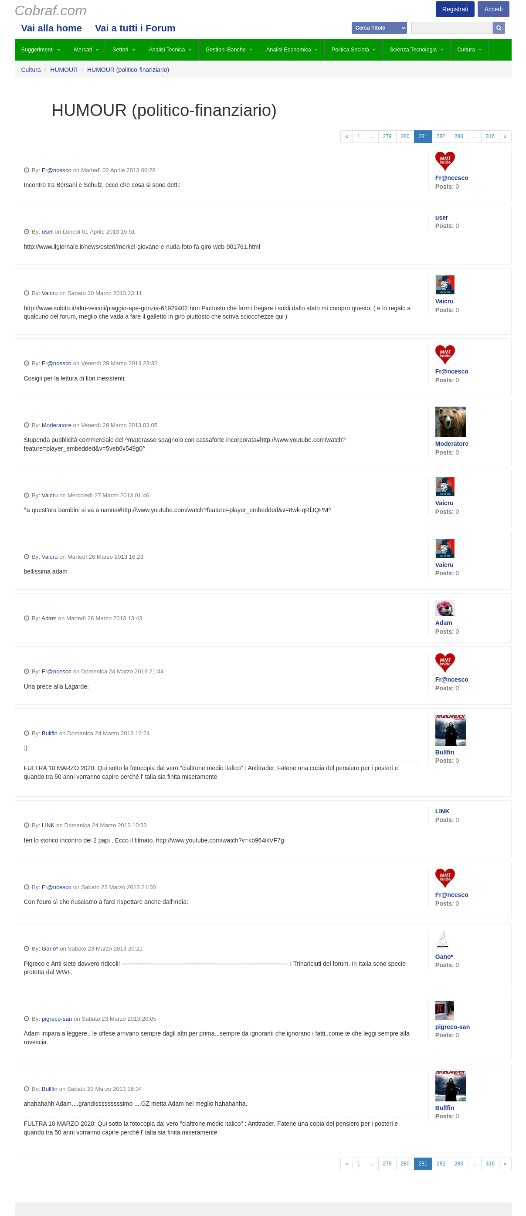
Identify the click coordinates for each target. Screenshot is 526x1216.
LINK (48, 825)
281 (423, 136)
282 (441, 136)
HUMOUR (64, 69)
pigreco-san (57, 1019)
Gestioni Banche (226, 50)
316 (490, 136)
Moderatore (56, 425)
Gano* (50, 948)
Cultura (466, 50)
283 (459, 136)
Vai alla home (51, 28)
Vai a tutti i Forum (135, 28)
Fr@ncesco (56, 170)
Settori (120, 50)
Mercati (83, 50)
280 (405, 136)
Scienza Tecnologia (413, 50)
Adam (49, 618)
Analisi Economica (288, 50)
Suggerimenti (37, 50)
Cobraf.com (51, 10)
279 (387, 136)
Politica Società (350, 50)
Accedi (493, 9)
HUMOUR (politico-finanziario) (128, 69)
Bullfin (50, 733)
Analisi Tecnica (167, 50)
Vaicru (50, 293)
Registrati (455, 9)
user (47, 231)
